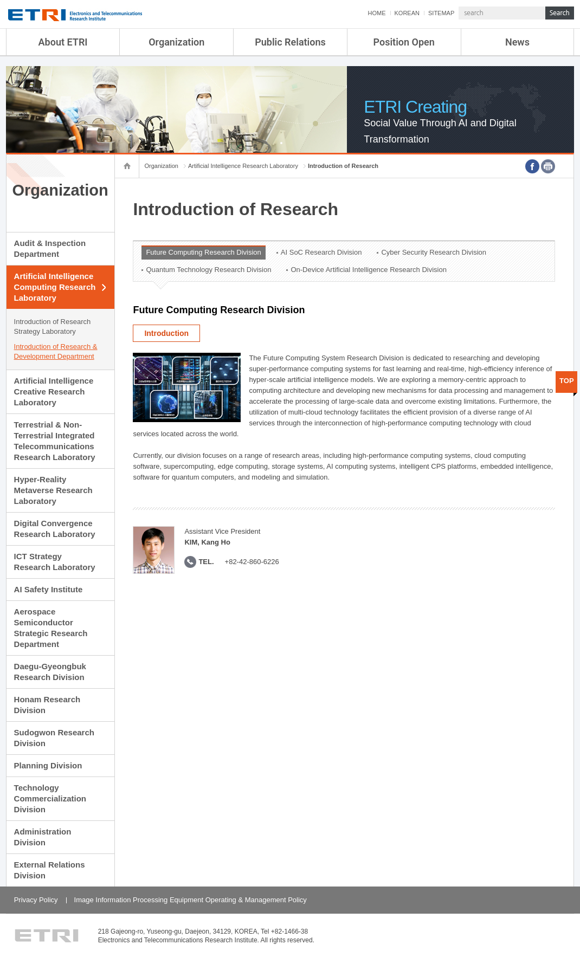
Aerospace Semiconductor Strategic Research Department (51, 628)
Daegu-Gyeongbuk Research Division (50, 672)
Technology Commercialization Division (50, 798)
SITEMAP (441, 13)
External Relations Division (49, 870)
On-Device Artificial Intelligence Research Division (369, 270)
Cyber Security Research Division (433, 252)
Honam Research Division (47, 705)
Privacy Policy (36, 900)
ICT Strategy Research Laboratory (54, 562)
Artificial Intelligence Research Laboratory (243, 166)
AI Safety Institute (48, 589)
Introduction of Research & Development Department (56, 351)
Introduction (166, 333)
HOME (377, 13)
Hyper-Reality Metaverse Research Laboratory (53, 490)
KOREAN (407, 13)
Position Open (404, 42)
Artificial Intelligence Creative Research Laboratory (54, 391)
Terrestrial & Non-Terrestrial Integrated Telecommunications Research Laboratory (54, 441)
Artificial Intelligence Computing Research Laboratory (55, 286)
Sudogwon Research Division (54, 738)
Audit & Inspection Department (50, 248)
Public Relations (290, 42)
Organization (176, 42)
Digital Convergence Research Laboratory (54, 529)
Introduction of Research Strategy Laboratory (52, 326)
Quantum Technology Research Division (208, 270)
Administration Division (43, 837)
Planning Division (48, 765)
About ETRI (63, 42)
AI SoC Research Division (321, 252)
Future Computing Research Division (203, 252)
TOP (566, 381)
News (517, 42)
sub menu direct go (0, 0)
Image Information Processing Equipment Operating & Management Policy (190, 900)
